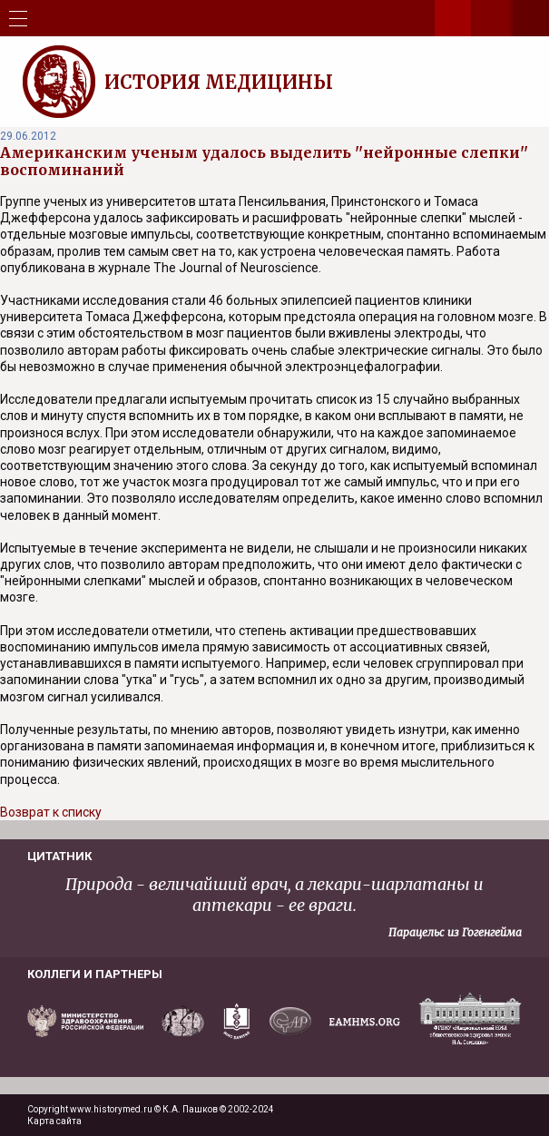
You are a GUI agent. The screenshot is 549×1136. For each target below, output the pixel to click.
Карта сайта (54, 1121)
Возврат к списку (51, 812)
